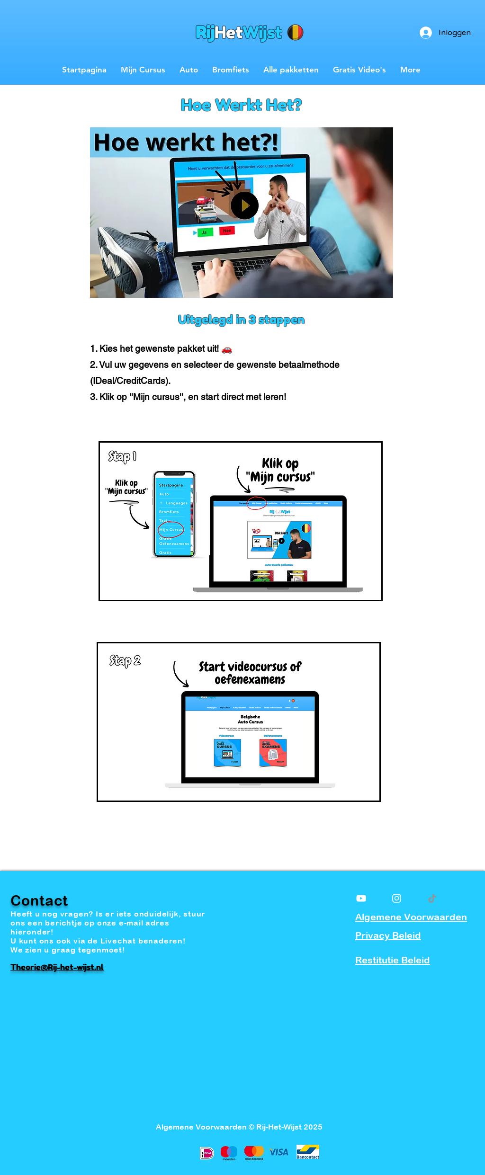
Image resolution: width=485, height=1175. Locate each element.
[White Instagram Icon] (397, 898)
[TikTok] (432, 898)
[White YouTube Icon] (361, 898)
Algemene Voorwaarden (411, 916)
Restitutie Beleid (392, 959)
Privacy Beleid (388, 935)
